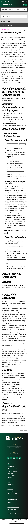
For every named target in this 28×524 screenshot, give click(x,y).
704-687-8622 (14, 454)
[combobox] (14, 9)
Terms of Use (11, 491)
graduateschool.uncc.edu (19, 125)
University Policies (12, 493)
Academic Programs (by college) (16, 37)
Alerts (9, 502)
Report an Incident (12, 504)
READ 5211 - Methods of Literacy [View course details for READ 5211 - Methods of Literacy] (15, 174)
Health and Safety (12, 509)
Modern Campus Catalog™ (17, 523)
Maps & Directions (12, 471)
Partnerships (11, 484)
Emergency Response (13, 507)
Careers (10, 486)
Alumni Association (13, 469)
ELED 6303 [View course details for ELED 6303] (10, 266)
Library (9, 480)
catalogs (4, 519)
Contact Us (10, 489)
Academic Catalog (6, 4)
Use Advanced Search (7, 21)
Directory (10, 477)
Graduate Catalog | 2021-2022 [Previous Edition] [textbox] (14, 9)
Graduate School (6, 100)
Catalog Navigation (8, 25)
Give (9, 482)
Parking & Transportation (11, 474)
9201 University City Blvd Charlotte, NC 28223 (14, 446)
